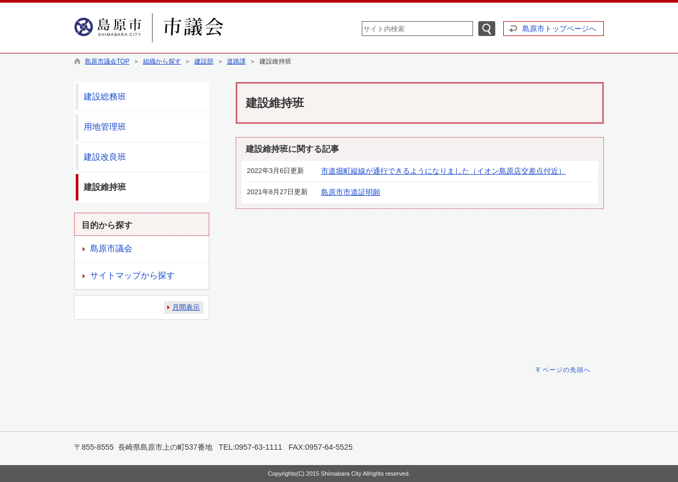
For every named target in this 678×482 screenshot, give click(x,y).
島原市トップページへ (559, 28)
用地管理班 (105, 126)
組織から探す (162, 61)
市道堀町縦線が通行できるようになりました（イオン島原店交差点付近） (443, 171)
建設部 (203, 61)
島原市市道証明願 (350, 192)
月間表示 (186, 307)
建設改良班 (105, 156)
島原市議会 (111, 248)
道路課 (236, 61)
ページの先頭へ (566, 370)
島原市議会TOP (107, 61)
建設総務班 (105, 96)
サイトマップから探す (132, 275)
